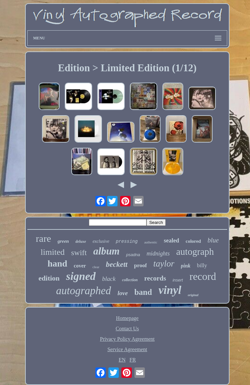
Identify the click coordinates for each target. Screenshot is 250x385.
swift (79, 252)
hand (57, 263)
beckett (116, 264)
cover (80, 265)
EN (122, 360)
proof (140, 265)
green (63, 241)
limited (53, 252)
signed (81, 276)
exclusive (100, 241)
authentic (150, 242)
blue (212, 240)
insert (178, 280)
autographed (83, 290)
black (109, 278)
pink (185, 265)
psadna (133, 254)
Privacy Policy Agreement (127, 339)
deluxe (81, 241)
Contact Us (127, 328)
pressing (127, 241)
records (155, 278)
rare (43, 238)
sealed (171, 240)
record (202, 276)
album (106, 251)
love (123, 293)
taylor (163, 263)
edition (49, 278)
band (143, 292)
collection (130, 280)
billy (202, 265)
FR (133, 360)
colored (193, 241)
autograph (195, 251)
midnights (158, 253)
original (193, 295)
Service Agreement (127, 349)
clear (95, 267)
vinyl (170, 290)
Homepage (127, 318)
